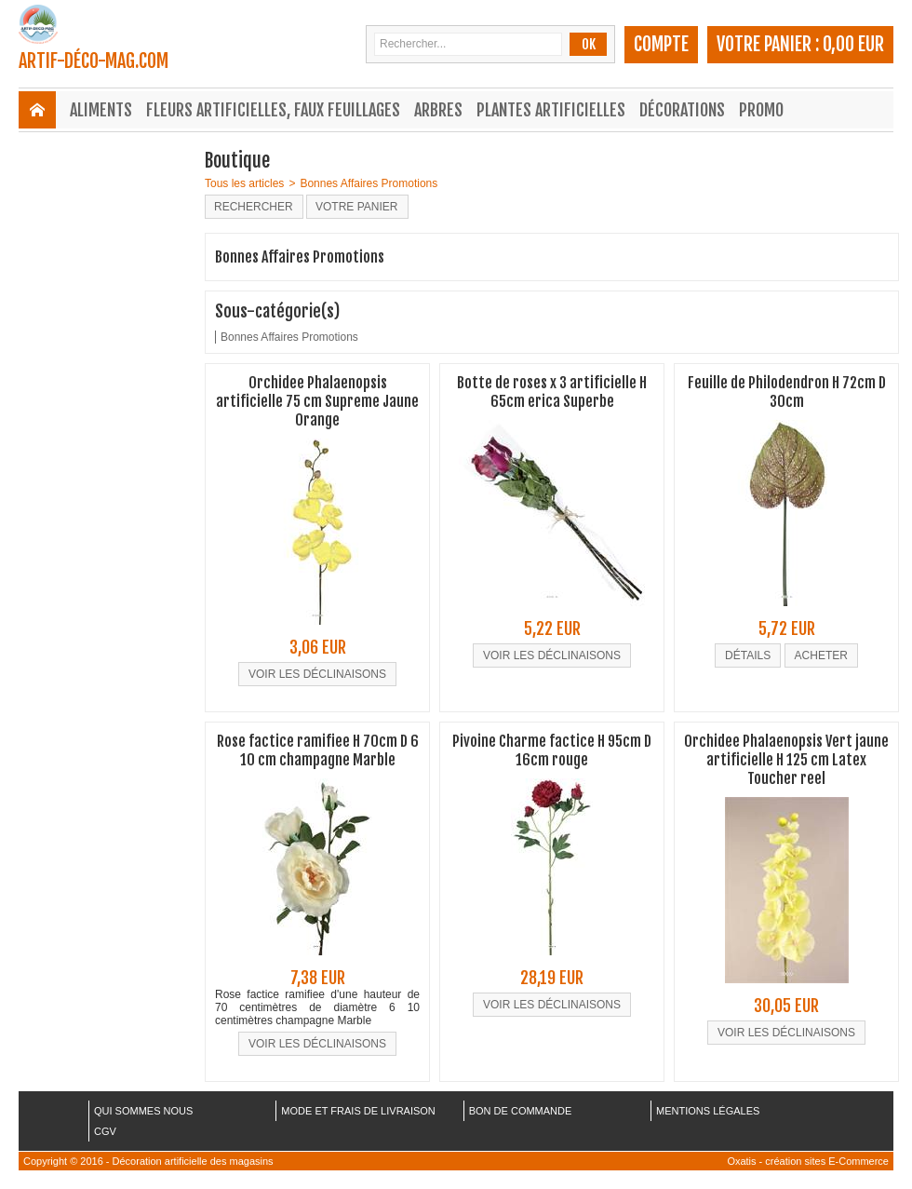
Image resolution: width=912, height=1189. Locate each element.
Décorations (682, 110)
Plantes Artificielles (550, 110)
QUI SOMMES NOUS (143, 1110)
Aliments (101, 110)
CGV (105, 1131)
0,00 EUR (853, 44)
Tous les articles (244, 183)
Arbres (438, 110)
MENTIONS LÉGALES (707, 1110)
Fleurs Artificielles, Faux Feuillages (273, 110)
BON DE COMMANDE (520, 1110)
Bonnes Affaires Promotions (368, 183)
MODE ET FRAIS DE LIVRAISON (358, 1110)
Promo (761, 110)
